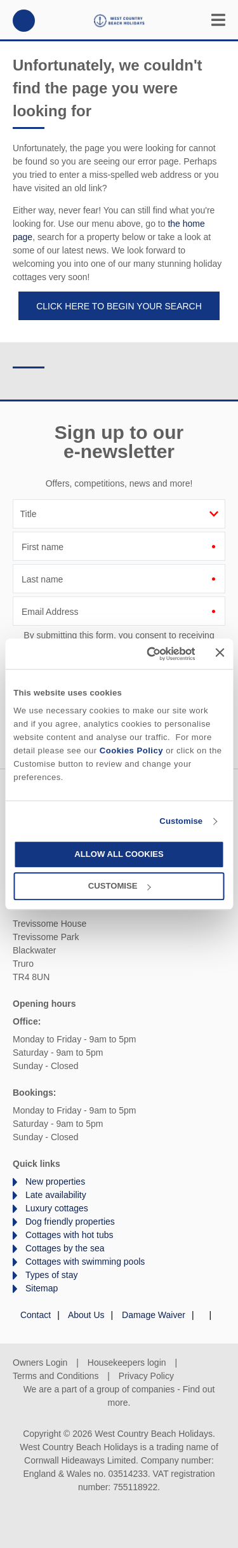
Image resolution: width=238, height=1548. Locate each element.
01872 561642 (24, 21)
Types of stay (51, 1275)
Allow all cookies (119, 854)
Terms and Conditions (55, 1376)
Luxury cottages (56, 1208)
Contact (35, 1315)
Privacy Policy (146, 1376)
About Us (86, 1315)
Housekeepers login (127, 1362)
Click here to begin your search (119, 306)
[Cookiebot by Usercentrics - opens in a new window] (145, 654)
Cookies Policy (131, 750)
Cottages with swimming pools (85, 1261)
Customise (180, 821)
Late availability (55, 1195)
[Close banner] (220, 653)
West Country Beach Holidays (119, 20)
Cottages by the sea (65, 1248)
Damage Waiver (153, 1315)
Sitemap (41, 1288)
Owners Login (40, 1362)
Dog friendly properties (70, 1221)
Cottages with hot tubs (69, 1235)
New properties (55, 1181)
